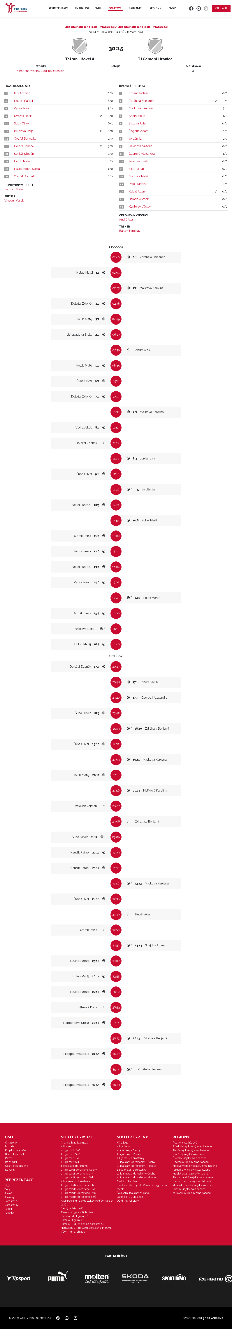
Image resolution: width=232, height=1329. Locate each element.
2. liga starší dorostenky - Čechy (136, 1161)
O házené (11, 1142)
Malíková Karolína (141, 108)
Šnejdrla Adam (139, 131)
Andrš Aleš (126, 219)
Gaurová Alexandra (142, 153)
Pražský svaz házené (185, 1142)
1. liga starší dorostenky (131, 1158)
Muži (7, 1185)
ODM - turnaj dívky (128, 1200)
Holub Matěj (22, 161)
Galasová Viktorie (140, 146)
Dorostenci (10, 1201)
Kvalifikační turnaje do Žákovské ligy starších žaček (143, 1187)
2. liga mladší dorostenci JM (77, 1185)
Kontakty (10, 1169)
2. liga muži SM (70, 1161)
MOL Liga (122, 1142)
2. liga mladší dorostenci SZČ (78, 1196)
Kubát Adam (137, 191)
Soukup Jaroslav (52, 71)
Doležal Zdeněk (24, 146)
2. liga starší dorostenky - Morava (136, 1165)
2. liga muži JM (70, 1158)
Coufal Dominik (24, 176)
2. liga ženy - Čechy (128, 1150)
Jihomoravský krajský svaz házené (193, 1177)
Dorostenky (11, 1204)
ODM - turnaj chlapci (73, 1231)
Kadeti (8, 1208)
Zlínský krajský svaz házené (189, 1189)
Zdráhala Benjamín (141, 101)
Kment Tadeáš (139, 93)
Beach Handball (14, 1154)
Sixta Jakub (136, 169)
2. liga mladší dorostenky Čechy (136, 1173)
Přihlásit (221, 8)
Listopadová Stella (27, 169)
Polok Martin (137, 184)
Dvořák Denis (23, 116)
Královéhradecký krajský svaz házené (195, 1165)
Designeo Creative (209, 1318)
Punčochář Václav (28, 71)
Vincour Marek (14, 200)
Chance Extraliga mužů (74, 1142)
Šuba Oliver (22, 123)
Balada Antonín (139, 199)
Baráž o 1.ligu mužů (72, 1220)
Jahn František (138, 161)
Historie (9, 1146)
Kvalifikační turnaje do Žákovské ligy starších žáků (87, 1202)
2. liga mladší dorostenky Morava (136, 1177)
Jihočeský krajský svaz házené (191, 1150)
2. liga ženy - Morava (129, 1154)
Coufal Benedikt (25, 138)
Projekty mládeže (15, 1150)
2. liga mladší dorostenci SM (78, 1189)
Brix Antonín (22, 93)
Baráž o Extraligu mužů (74, 1216)
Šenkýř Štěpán (24, 153)
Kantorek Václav (140, 206)
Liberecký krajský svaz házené (191, 1161)
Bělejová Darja (24, 131)
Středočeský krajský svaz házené (192, 1146)
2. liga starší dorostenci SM (77, 1177)
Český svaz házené (16, 1165)
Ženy (7, 1189)
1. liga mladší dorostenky (131, 1169)
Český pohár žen (127, 1181)
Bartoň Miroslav (129, 231)
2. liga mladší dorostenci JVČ (78, 1192)
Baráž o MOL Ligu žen (130, 1196)
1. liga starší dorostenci (74, 1165)
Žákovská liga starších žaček (133, 1192)
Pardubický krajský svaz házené (191, 1169)
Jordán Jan (136, 138)
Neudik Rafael (23, 101)
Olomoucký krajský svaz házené (192, 1181)
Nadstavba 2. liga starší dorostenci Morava (86, 1227)
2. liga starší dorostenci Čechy (79, 1169)
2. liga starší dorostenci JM (77, 1173)
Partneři (9, 1158)
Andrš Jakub (137, 116)
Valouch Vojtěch (15, 189)
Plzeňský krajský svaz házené (190, 1154)
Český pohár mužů (72, 1208)
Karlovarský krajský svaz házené (192, 1192)
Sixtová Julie (137, 123)
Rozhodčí (11, 1161)
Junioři (8, 1193)
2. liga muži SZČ (70, 1154)
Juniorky (9, 1197)
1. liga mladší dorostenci (75, 1181)
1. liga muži (67, 1146)
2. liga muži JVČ (70, 1150)
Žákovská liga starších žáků (77, 1212)
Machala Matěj (139, 176)
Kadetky (9, 1212)
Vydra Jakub (22, 108)
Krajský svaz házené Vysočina (190, 1173)
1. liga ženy (123, 1146)
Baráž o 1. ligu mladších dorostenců (82, 1223)
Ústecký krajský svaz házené (189, 1158)
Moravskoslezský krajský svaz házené (195, 1185)
